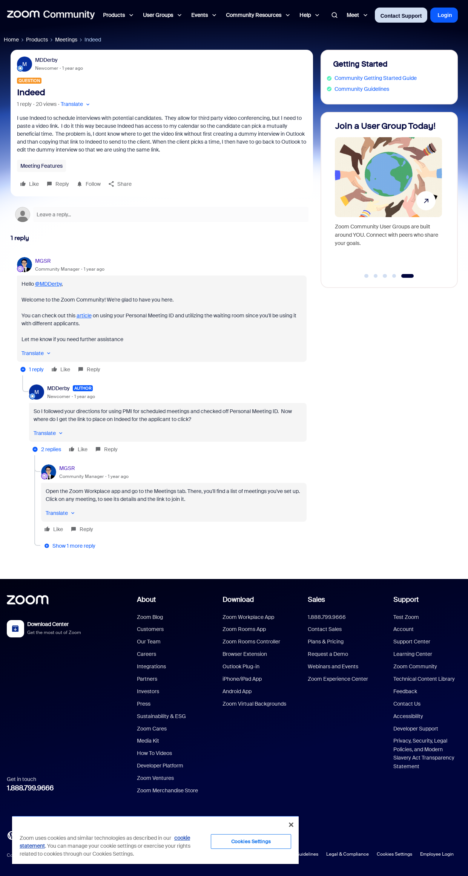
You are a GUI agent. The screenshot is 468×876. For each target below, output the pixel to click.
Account (403, 629)
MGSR (43, 260)
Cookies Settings (394, 854)
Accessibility (408, 716)
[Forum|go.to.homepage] (51, 15)
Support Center (411, 641)
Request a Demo (328, 654)
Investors (148, 691)
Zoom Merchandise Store (167, 790)
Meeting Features (41, 165)
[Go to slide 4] (394, 276)
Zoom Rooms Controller (251, 641)
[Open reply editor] (162, 214)
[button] (76, 104)
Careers (146, 654)
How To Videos (154, 753)
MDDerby (46, 60)
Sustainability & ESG (161, 716)
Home (11, 39)
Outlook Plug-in (240, 666)
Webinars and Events (333, 666)
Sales (316, 599)
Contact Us (406, 703)
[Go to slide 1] (366, 276)
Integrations (151, 666)
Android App (237, 691)
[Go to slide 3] (385, 276)
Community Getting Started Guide (376, 78)
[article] (162, 316)
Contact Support (401, 16)
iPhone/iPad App (242, 678)
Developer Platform (160, 765)
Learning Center (412, 654)
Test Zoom (406, 617)
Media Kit (148, 740)
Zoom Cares (152, 728)
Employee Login (437, 854)
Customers (150, 629)
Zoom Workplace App (248, 617)
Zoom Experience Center (338, 678)
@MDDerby (48, 283)
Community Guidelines (362, 89)
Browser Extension (244, 654)
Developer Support (415, 728)
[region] (155, 840)
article (84, 315)
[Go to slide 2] (375, 276)
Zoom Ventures (155, 778)
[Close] (291, 824)
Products (37, 39)
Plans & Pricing (326, 641)
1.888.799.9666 (30, 788)
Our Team (149, 641)
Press (143, 703)
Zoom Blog (150, 617)
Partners (147, 678)
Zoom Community (415, 666)
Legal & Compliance (347, 854)
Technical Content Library (424, 678)
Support (406, 599)
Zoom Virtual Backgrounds (254, 703)
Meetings (66, 39)
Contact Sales (325, 629)
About (146, 599)
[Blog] (12, 835)
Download (238, 599)
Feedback (405, 691)
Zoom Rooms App (244, 629)
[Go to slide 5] (407, 276)
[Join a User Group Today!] (388, 197)
